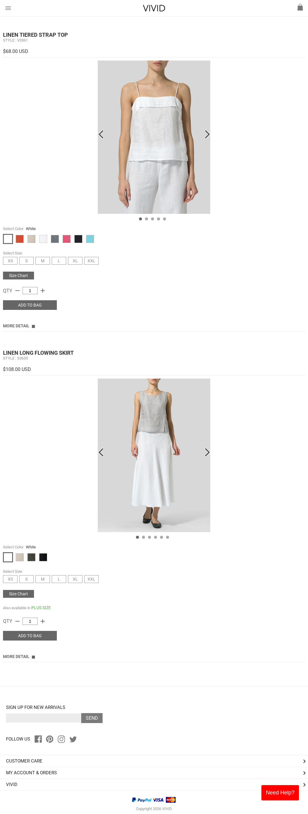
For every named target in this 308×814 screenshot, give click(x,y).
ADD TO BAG (30, 305)
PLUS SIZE (41, 607)
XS (10, 260)
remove (17, 290)
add (42, 290)
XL (75, 260)
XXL (91, 260)
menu (8, 8)
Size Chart (18, 275)
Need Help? (280, 793)
